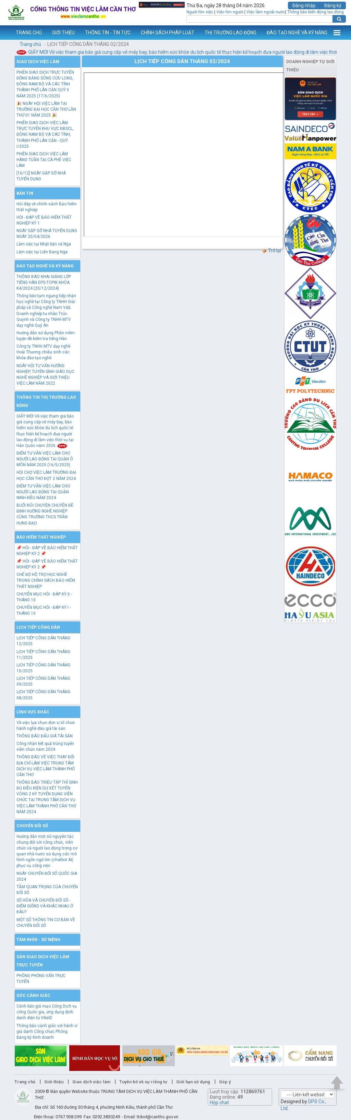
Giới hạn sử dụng (193, 1081)
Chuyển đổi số (32, 825)
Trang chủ (30, 44)
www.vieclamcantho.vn (5, 32)
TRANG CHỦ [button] (29, 32)
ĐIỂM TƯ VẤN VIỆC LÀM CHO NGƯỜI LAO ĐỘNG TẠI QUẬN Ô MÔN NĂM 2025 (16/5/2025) (44, 459)
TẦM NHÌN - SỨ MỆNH (38, 939)
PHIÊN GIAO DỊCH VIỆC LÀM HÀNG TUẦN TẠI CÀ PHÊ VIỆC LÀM (43, 160)
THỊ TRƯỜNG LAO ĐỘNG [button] (230, 32)
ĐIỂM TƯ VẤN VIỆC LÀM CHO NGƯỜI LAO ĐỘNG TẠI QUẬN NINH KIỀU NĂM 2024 (43, 492)
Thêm (337, 32)
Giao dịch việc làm (37, 61)
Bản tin (24, 193)
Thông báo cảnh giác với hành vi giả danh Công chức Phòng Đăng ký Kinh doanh (46, 1031)
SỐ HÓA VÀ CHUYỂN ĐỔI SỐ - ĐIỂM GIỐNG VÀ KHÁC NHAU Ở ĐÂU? (44, 906)
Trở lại (271, 250)
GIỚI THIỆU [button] (63, 32)
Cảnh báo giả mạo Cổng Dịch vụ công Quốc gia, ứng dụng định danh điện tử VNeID (46, 1012)
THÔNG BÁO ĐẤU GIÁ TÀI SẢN (44, 736)
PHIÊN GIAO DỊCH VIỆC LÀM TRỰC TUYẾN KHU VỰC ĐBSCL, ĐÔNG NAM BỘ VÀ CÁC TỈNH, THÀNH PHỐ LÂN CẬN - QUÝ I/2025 (45, 134)
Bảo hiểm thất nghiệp (41, 537)
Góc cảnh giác (33, 995)
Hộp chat (219, 1102)
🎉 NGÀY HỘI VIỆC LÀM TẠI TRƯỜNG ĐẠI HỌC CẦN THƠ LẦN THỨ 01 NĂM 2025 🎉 (46, 109)
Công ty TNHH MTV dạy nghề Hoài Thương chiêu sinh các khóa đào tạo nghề (43, 352)
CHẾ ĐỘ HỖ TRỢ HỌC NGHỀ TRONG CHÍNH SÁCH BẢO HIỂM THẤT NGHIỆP (45, 580)
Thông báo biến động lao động (315, 12)
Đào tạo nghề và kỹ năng (45, 266)
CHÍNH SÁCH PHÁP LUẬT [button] (167, 32)
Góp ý (225, 1081)
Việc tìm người (229, 12)
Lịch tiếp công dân (38, 627)
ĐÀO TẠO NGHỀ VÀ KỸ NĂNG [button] (297, 32)
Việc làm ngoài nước (265, 12)
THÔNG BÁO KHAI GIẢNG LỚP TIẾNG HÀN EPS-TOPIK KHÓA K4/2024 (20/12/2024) (43, 282)
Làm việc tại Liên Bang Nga (42, 252)
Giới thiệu (53, 1081)
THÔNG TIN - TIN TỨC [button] (108, 32)
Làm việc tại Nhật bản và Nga (43, 244)
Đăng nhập (304, 5)
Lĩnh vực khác (32, 712)
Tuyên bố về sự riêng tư (143, 1081)
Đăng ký (332, 5)
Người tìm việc (199, 12)
